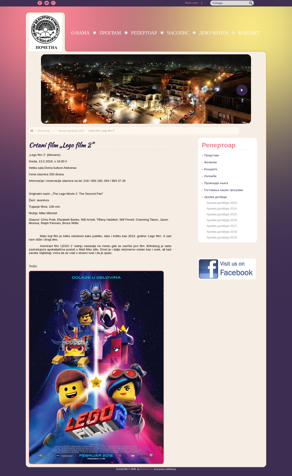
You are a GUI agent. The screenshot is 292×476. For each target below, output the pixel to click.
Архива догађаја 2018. (222, 231)
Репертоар (144, 32)
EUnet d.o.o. (146, 469)
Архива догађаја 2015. (222, 214)
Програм (110, 32)
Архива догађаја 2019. (72, 130)
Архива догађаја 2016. (222, 220)
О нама (80, 32)
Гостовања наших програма (223, 190)
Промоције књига (216, 183)
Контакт (249, 32)
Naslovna (32, 131)
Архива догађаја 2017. (222, 226)
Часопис (178, 32)
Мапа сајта (191, 2)
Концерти (210, 169)
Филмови (210, 162)
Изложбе (210, 176)
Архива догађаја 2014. (222, 208)
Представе (211, 155)
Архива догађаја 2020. (222, 202)
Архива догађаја (215, 197)
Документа (213, 32)
